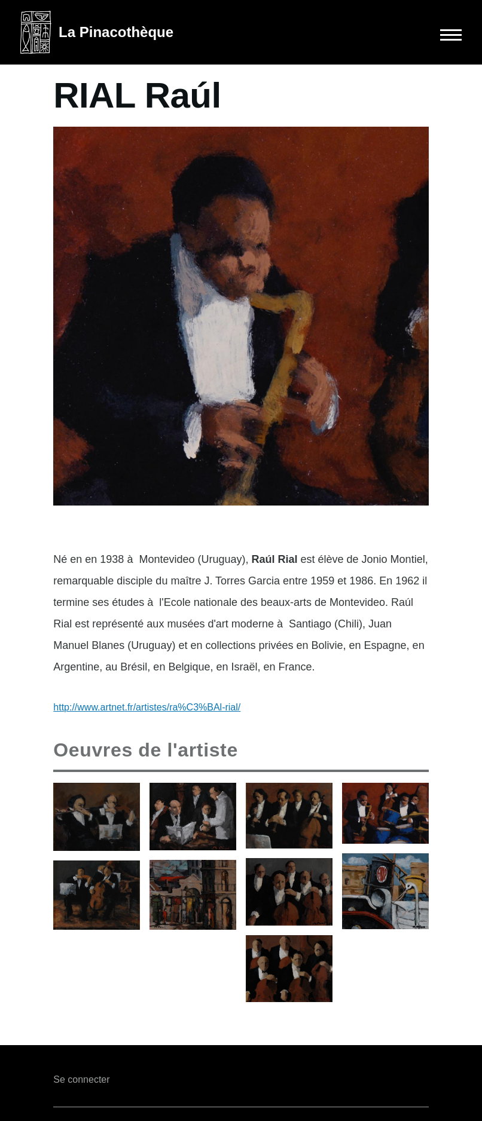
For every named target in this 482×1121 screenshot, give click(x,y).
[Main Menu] (432, 34)
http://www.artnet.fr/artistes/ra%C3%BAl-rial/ (146, 707)
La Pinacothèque (116, 32)
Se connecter (81, 1079)
